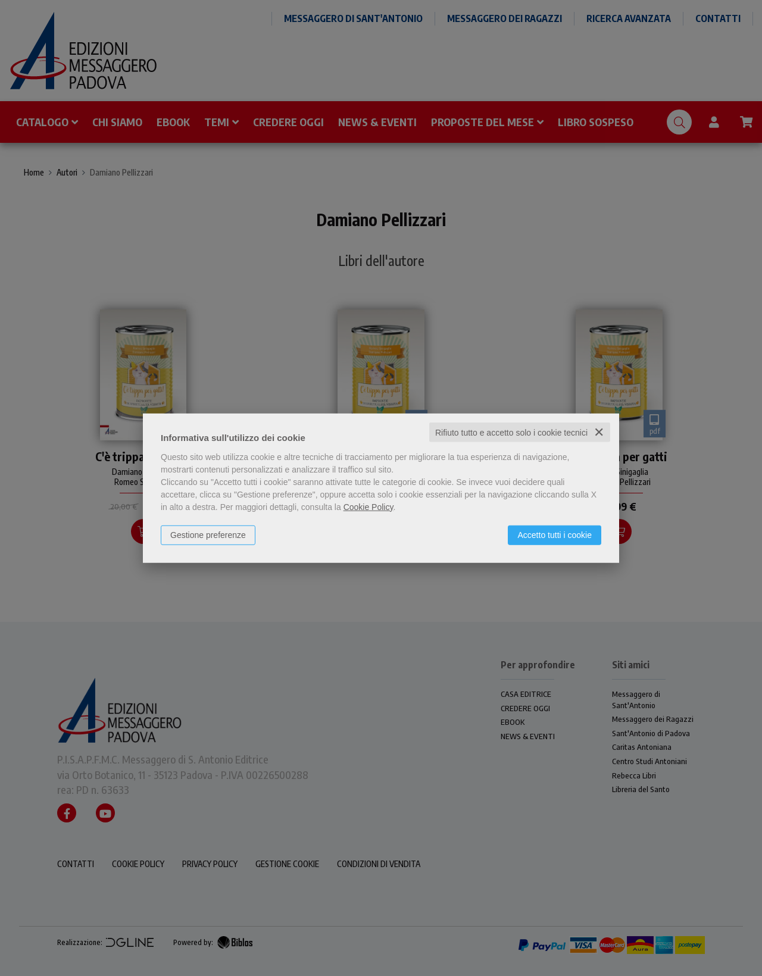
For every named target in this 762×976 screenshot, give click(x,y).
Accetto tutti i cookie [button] (554, 534)
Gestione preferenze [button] (208, 534)
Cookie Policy (368, 506)
